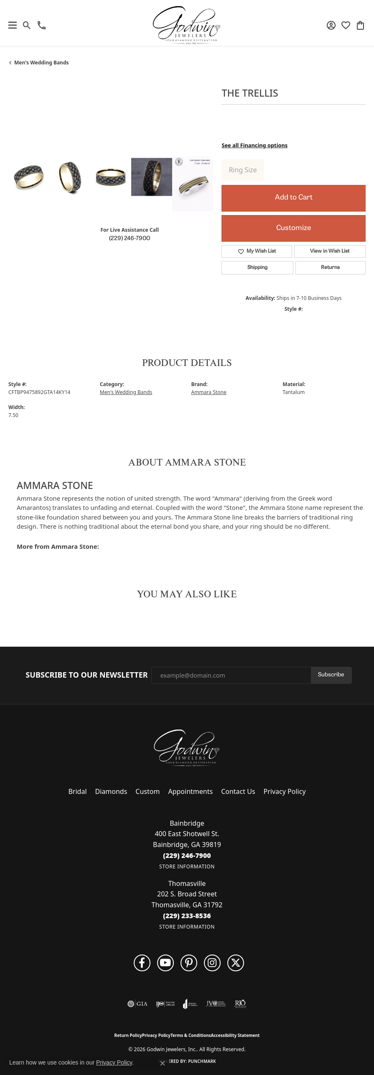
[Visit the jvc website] (216, 1004)
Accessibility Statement (235, 1035)
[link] (41, 25)
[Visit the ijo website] (165, 1004)
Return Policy (128, 1035)
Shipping (257, 267)
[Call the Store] (187, 855)
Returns (330, 267)
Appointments (190, 791)
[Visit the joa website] (190, 1004)
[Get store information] (187, 866)
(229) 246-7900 (129, 238)
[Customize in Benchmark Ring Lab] (192, 183)
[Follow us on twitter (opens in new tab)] (235, 963)
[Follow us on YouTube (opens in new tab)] (165, 963)
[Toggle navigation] (10, 25)
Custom (147, 791)
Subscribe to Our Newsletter (86, 675)
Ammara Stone (208, 392)
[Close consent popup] (162, 1063)
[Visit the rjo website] (240, 1004)
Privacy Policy (285, 791)
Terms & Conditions (190, 1035)
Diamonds (111, 791)
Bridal (77, 791)
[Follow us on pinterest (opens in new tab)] (189, 963)
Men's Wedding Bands (41, 62)
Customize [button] (293, 228)
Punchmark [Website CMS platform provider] (202, 1061)
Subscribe (331, 675)
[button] (27, 25)
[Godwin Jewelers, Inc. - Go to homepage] (187, 748)
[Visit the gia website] (137, 1004)
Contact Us (238, 791)
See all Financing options (254, 145)
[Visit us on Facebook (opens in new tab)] (142, 963)
